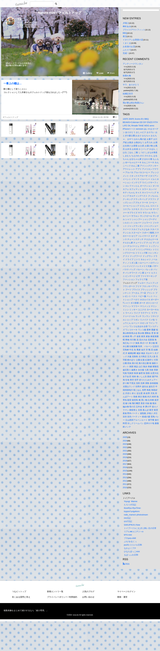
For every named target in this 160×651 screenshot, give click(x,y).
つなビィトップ (19, 591)
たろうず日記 (130, 505)
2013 (125, 477)
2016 (125, 467)
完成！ (126, 53)
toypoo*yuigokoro (132, 511)
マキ (19, 19)
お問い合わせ (88, 597)
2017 (125, 464)
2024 (125, 441)
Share (111, 73)
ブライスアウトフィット (134, 30)
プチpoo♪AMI (130, 538)
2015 (125, 470)
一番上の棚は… (12, 83)
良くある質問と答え (21, 597)
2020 (125, 454)
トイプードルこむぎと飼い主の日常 (140, 528)
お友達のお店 (129, 46)
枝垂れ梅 (127, 75)
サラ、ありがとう (131, 84)
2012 (125, 481)
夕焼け (126, 23)
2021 (125, 450)
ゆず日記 (128, 521)
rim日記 (127, 518)
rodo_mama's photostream (136, 515)
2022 (125, 447)
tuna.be (79, 585)
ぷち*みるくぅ (130, 541)
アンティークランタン (133, 64)
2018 (125, 460)
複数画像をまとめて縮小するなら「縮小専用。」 (26, 610)
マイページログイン (126, 591)
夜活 (125, 36)
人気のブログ (88, 591)
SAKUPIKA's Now (132, 525)
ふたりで (127, 50)
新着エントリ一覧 (55, 591)
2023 (125, 444)
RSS (126, 564)
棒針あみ (127, 26)
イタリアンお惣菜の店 (133, 40)
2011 (125, 484)
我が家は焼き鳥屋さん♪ (133, 103)
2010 (125, 487)
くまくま (127, 43)
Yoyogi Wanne (130, 501)
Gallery (87, 73)
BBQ (125, 33)
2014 (125, 474)
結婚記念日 (128, 93)
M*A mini (128, 535)
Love (99, 73)
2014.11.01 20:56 (100, 117)
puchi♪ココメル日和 (133, 545)
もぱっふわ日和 (131, 555)
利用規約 (73, 597)
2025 (125, 437)
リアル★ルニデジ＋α (133, 531)
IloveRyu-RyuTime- (132, 508)
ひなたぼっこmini (132, 551)
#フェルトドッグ (10, 117)
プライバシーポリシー (57, 597)
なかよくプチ (130, 548)
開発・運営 (122, 597)
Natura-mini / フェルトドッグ (60, 12)
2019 (125, 457)
